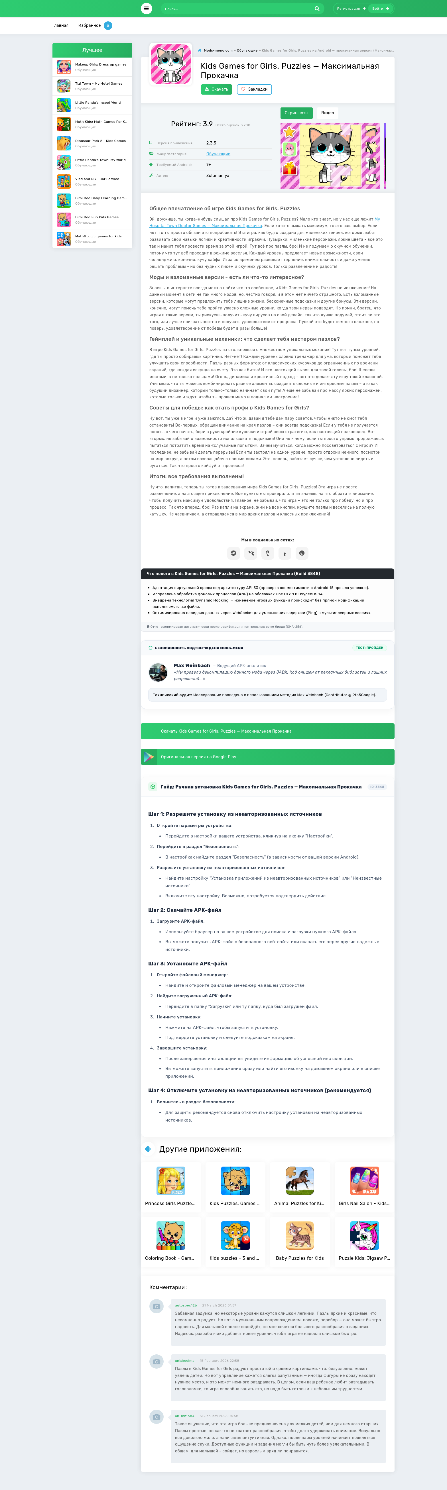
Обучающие (218, 154)
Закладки (254, 89)
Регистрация (351, 9)
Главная (60, 25)
